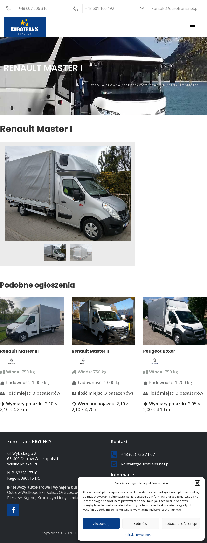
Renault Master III (19, 351)
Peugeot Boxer (159, 351)
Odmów (140, 523)
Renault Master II (90, 351)
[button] (197, 483)
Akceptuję (101, 523)
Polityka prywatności (139, 535)
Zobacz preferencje (181, 523)
